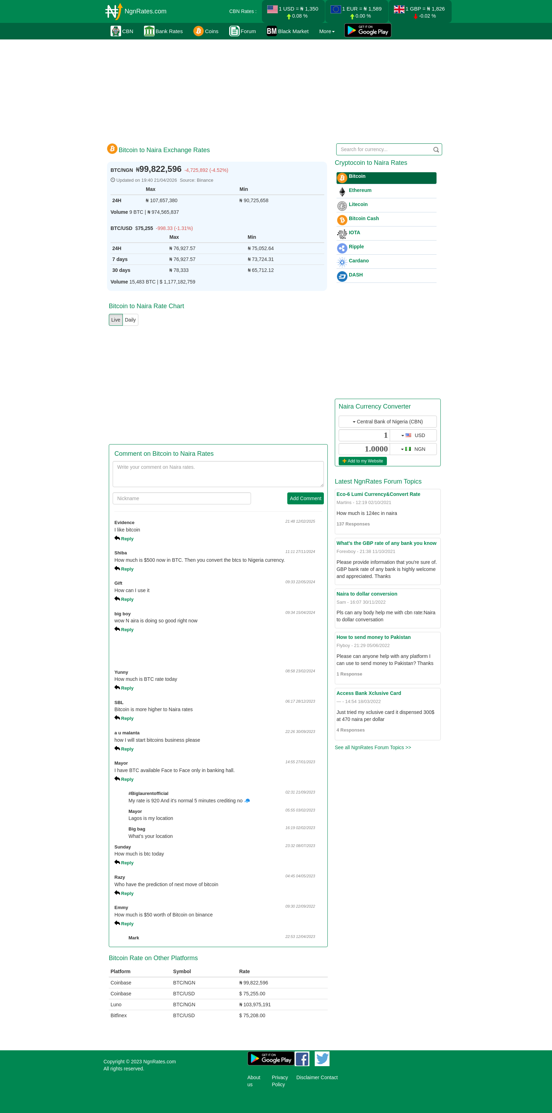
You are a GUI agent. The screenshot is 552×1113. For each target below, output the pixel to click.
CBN (122, 31)
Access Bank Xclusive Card (369, 693)
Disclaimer (307, 1077)
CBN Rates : (243, 11)
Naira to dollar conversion (367, 594)
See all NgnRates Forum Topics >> (373, 747)
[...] (364, 435)
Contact (329, 1077)
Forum (242, 31)
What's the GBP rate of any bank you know (387, 543)
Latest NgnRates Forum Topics (378, 481)
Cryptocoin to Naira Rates (371, 162)
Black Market (287, 31)
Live (115, 320)
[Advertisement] (275, 90)
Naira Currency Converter (375, 406)
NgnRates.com (146, 11)
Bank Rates (163, 31)
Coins (205, 31)
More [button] (327, 31)
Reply (127, 538)
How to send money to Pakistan (374, 637)
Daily (130, 320)
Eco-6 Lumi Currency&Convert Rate (378, 494)
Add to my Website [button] (363, 461)
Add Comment (305, 498)
